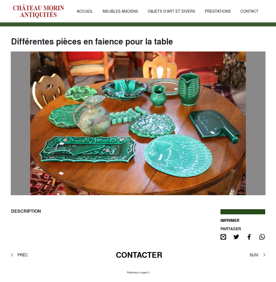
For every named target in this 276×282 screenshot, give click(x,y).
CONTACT (249, 11)
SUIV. (257, 254)
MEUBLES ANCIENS (120, 11)
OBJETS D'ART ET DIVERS (171, 11)
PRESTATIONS (218, 11)
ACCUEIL (85, 11)
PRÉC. (20, 254)
